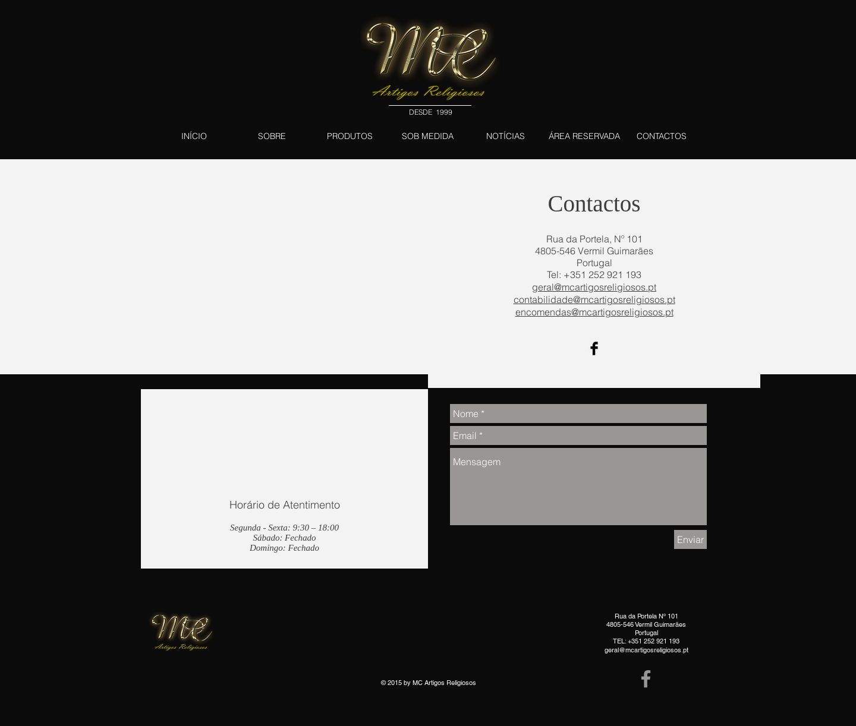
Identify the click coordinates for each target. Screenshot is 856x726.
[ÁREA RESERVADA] (584, 136)
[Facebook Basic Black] (594, 348)
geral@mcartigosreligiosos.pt (646, 650)
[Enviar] (690, 539)
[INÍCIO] (194, 136)
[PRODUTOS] (350, 136)
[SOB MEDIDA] (428, 136)
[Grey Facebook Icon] (645, 678)
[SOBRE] (272, 136)
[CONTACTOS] (661, 136)
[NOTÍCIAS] (506, 136)
